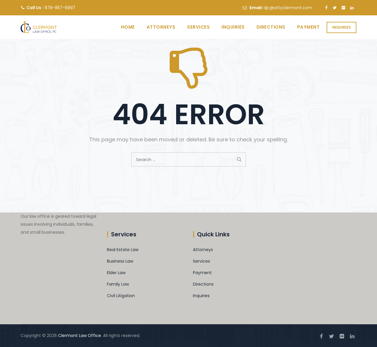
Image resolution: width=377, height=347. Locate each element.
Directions (265, 27)
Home (123, 27)
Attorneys (155, 27)
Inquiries (341, 27)
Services (193, 27)
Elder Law (116, 273)
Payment (303, 27)
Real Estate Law (122, 250)
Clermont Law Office (79, 335)
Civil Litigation (121, 296)
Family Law (118, 284)
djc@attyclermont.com (288, 8)
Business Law (120, 261)
